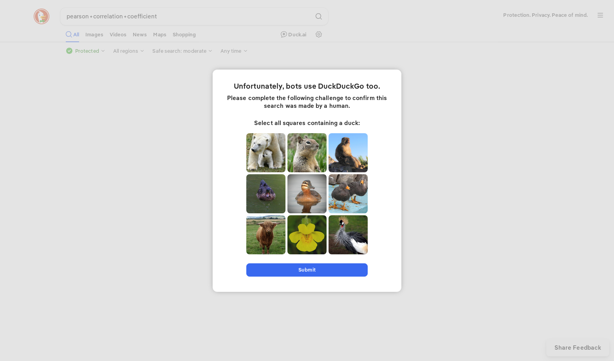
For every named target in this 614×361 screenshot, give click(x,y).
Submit (306, 269)
